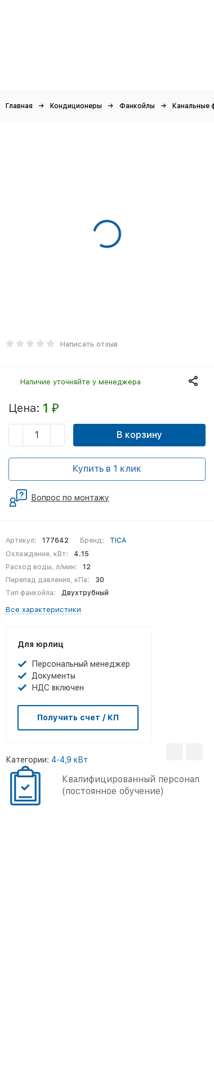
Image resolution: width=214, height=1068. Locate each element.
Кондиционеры (76, 106)
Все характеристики (43, 609)
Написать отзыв (89, 344)
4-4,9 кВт (69, 759)
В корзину (139, 434)
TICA (118, 540)
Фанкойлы (137, 106)
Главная (19, 106)
